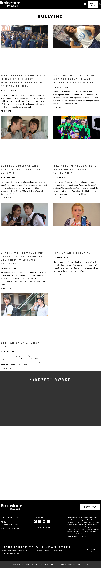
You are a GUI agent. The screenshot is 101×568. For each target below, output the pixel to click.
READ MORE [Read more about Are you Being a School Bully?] (6, 369)
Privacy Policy (49, 564)
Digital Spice (83, 564)
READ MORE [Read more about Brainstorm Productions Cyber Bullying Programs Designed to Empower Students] (6, 288)
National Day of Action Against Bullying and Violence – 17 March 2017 (75, 79)
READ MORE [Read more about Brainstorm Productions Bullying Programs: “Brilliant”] (58, 198)
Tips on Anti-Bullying (72, 253)
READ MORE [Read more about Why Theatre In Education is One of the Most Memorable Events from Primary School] (6, 111)
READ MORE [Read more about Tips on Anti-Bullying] (58, 275)
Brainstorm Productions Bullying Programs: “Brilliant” (75, 169)
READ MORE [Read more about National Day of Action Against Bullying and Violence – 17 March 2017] (58, 107)
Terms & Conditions (63, 564)
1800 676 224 (9, 517)
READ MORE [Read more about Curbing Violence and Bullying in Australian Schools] (6, 198)
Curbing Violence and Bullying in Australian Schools (21, 169)
